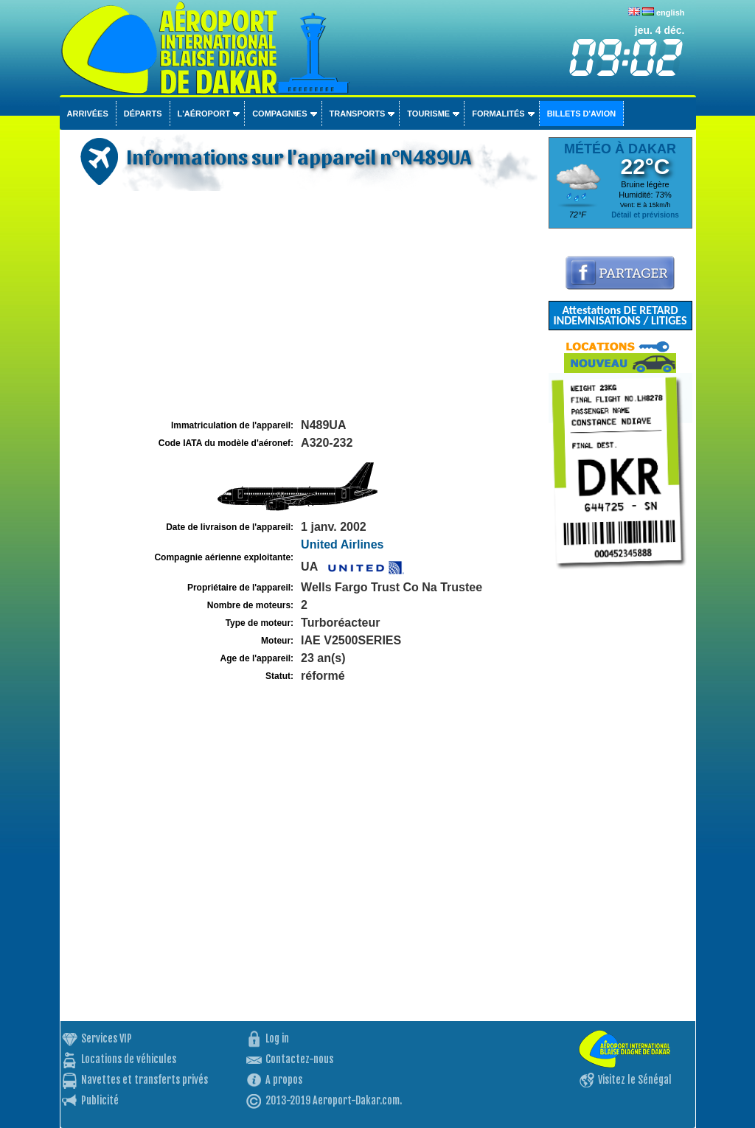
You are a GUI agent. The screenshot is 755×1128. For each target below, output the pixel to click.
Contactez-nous (299, 1059)
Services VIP (106, 1038)
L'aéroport (204, 113)
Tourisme (428, 113)
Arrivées (87, 113)
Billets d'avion (581, 113)
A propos (283, 1079)
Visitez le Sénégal (635, 1079)
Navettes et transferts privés (144, 1079)
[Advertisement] (302, 305)
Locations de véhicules (128, 1059)
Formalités (498, 113)
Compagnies (279, 113)
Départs (143, 113)
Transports (358, 113)
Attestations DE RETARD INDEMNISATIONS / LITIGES (619, 315)
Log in (277, 1038)
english (670, 12)
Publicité (100, 1100)
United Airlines (342, 544)
